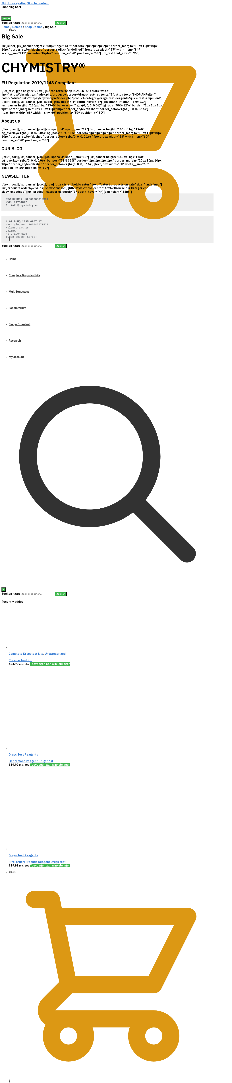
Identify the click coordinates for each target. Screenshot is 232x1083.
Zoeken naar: (10, 22)
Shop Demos (33, 27)
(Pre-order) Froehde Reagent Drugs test (37, 862)
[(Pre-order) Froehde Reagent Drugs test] (36, 849)
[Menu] (6, 18)
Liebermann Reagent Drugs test (31, 761)
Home (5, 27)
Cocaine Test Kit (20, 660)
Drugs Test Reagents (23, 754)
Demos (17, 27)
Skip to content (38, 3)
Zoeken (60, 22)
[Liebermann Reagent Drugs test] (36, 748)
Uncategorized (55, 653)
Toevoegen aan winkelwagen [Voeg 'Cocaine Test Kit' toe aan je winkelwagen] (50, 664)
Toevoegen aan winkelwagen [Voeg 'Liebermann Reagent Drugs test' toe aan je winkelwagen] (50, 764)
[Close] (3, 589)
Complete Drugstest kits (26, 653)
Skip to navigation (13, 3)
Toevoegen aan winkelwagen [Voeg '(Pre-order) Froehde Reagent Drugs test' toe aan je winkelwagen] (50, 865)
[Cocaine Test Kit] (36, 647)
